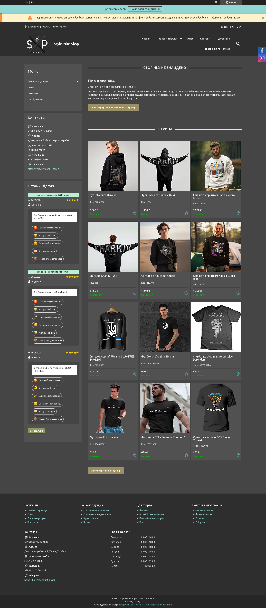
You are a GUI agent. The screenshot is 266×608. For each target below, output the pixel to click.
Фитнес (143, 510)
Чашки (86, 522)
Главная (145, 38)
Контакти (205, 38)
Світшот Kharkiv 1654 (103, 275)
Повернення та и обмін (216, 48)
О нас (190, 38)
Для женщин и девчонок (97, 514)
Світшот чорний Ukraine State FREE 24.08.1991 (112, 358)
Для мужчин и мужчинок (97, 510)
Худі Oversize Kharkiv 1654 (158, 195)
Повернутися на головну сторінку (115, 107)
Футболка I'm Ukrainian (104, 437)
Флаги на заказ (203, 514)
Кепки (142, 522)
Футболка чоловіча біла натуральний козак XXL (53, 216)
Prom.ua (150, 598)
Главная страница (37, 510)
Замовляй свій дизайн (145, 9)
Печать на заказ (204, 510)
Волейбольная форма (151, 514)
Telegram (200, 522)
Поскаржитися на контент (130, 605)
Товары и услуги (38, 81)
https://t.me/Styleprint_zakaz (43, 169)
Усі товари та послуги (104, 470)
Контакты (32, 522)
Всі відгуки (36, 431)
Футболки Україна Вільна (157, 356)
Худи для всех (91, 518)
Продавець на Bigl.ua (133, 602)
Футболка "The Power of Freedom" (163, 437)
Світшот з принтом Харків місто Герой (214, 197)
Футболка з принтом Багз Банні (50, 292)
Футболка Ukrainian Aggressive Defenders (213, 358)
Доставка (224, 38)
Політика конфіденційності (158, 605)
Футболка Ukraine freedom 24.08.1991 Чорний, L (53, 369)
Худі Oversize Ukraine (103, 195)
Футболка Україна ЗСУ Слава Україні (212, 439)
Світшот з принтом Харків (158, 275)
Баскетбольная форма (152, 518)
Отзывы (33, 93)
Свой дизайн (35, 99)
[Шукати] (237, 44)
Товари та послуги (167, 38)
